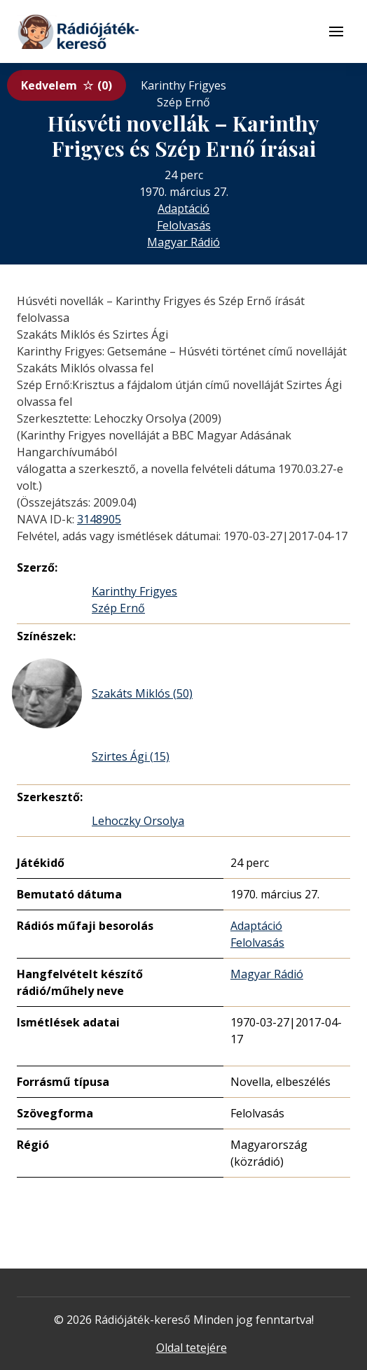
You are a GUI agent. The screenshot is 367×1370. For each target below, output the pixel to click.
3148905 (99, 519)
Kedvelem (66, 85)
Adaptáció (183, 208)
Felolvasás (184, 225)
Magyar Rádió (183, 242)
